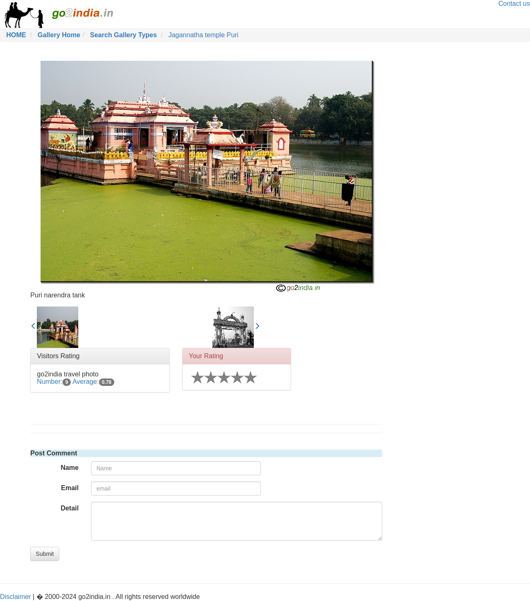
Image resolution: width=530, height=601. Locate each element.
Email (70, 487)
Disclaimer (15, 596)
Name (69, 467)
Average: (93, 381)
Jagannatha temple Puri (203, 34)
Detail (69, 508)
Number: (54, 381)
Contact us (514, 3)
